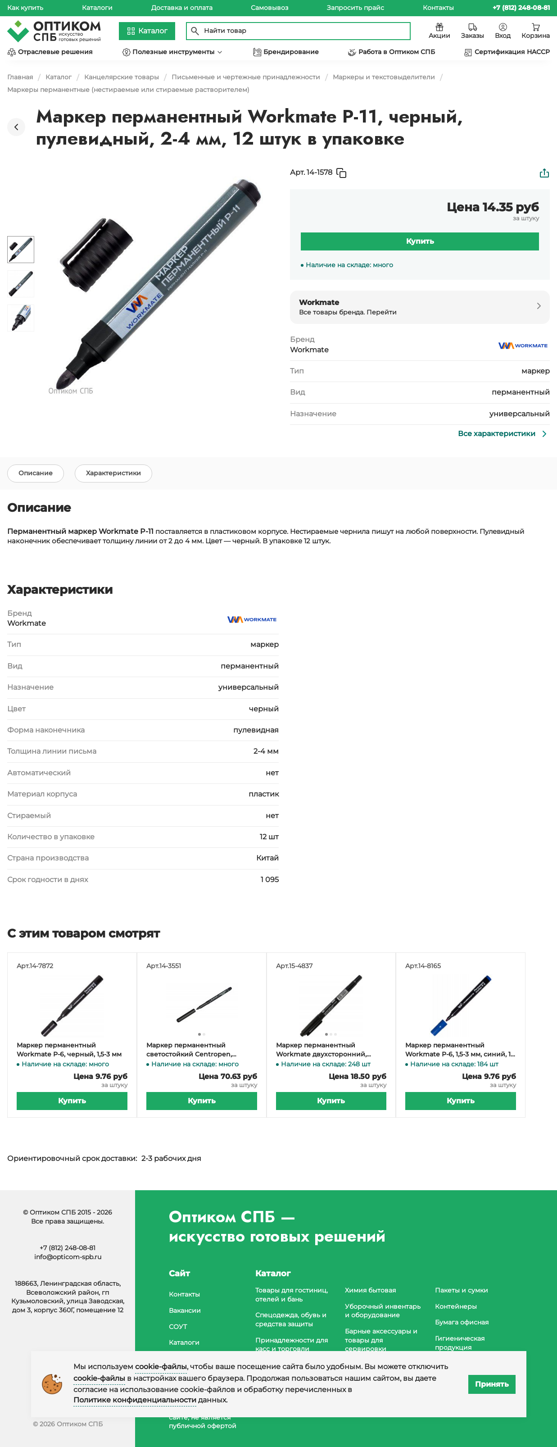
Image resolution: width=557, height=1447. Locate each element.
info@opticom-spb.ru (67, 1257)
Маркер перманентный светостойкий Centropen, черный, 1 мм (189, 1051)
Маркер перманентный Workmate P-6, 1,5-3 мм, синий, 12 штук (459, 1051)
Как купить (25, 8)
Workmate (309, 350)
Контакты (438, 8)
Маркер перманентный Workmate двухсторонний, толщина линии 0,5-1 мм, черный (331, 1051)
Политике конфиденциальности (134, 1400)
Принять (492, 1384)
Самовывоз (269, 8)
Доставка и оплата (182, 8)
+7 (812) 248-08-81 (67, 1248)
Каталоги (97, 8)
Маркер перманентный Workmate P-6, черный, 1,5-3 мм (69, 1050)
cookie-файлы (161, 1366)
